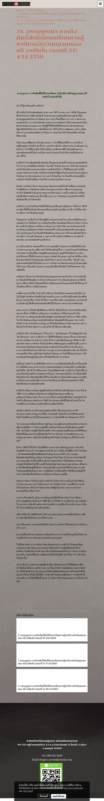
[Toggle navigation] (100, 4)
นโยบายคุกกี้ (28, 791)
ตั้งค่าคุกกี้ (44, 796)
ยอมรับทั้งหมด (58, 796)
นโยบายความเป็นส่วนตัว (73, 788)
